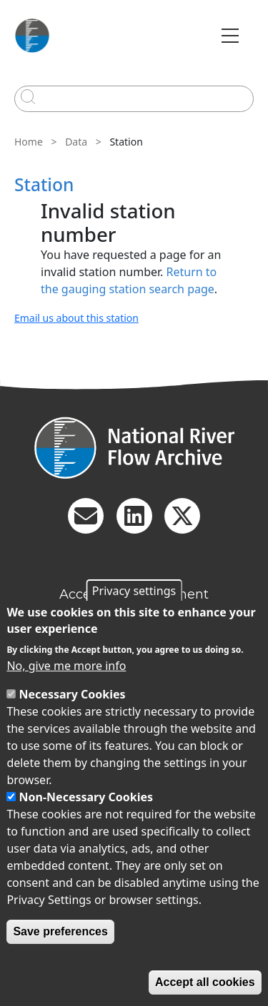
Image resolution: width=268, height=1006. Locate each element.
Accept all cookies (205, 982)
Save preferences (60, 931)
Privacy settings (134, 591)
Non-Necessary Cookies (86, 797)
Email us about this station (76, 318)
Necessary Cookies (72, 694)
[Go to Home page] (32, 36)
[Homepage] (134, 448)
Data (76, 141)
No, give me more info (66, 666)
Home (28, 141)
